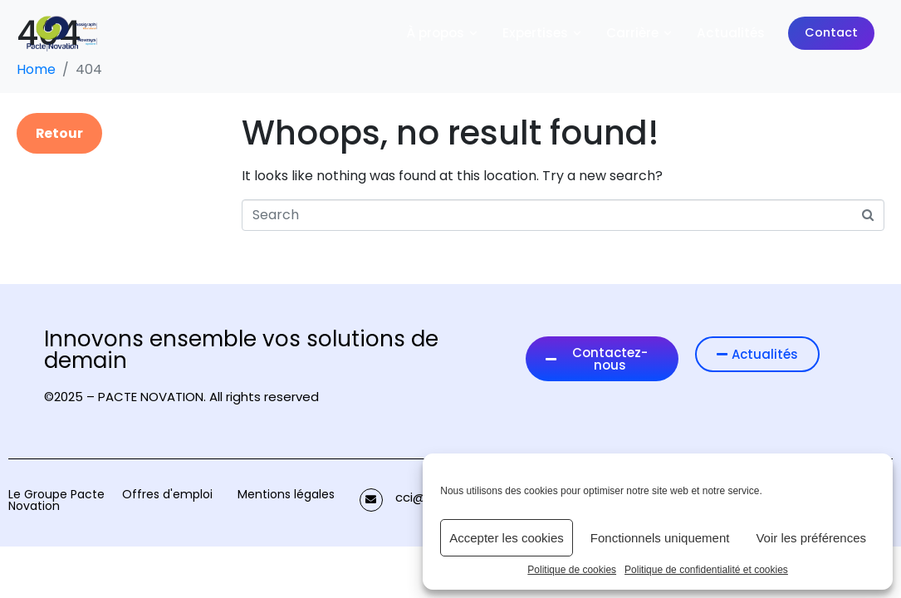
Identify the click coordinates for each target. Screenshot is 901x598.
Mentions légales (286, 494)
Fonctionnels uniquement (660, 538)
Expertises (542, 33)
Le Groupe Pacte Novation (56, 500)
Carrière (639, 33)
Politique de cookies (571, 570)
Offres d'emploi (167, 494)
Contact (831, 32)
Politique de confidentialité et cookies (706, 570)
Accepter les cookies (506, 538)
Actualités (731, 33)
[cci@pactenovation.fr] (371, 500)
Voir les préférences (811, 538)
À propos (442, 33)
